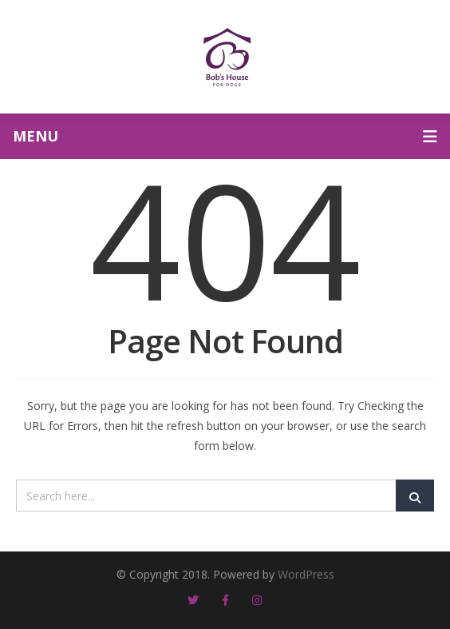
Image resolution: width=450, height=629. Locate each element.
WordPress (306, 574)
